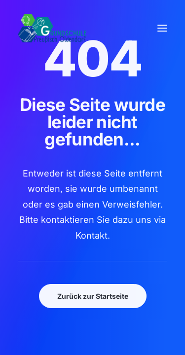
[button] (162, 28)
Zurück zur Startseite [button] (92, 296)
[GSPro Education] (52, 28)
